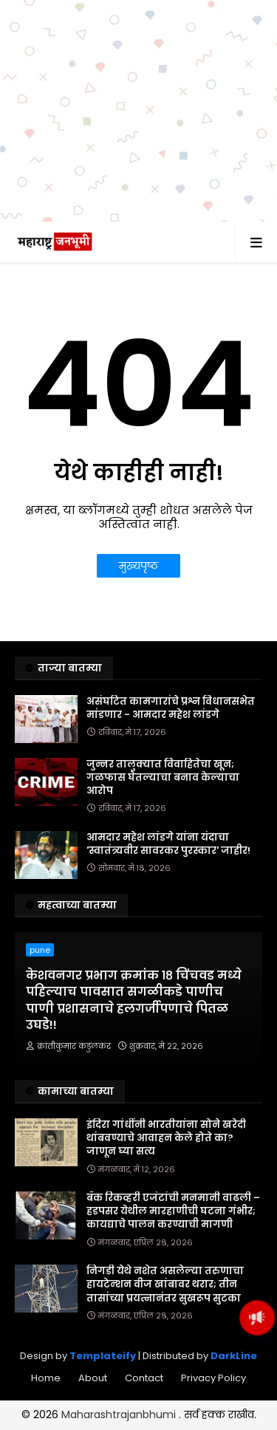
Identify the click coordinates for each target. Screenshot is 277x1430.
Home (46, 1378)
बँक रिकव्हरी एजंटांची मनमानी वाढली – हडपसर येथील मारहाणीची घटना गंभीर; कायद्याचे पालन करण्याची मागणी (173, 1211)
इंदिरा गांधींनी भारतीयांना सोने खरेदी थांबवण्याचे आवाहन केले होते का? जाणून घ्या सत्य (166, 1138)
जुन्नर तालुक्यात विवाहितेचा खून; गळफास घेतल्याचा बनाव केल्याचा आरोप (162, 778)
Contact (144, 1378)
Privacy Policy (213, 1378)
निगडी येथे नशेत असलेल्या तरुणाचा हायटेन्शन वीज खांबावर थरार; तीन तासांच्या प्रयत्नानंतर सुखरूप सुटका (165, 1284)
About (92, 1378)
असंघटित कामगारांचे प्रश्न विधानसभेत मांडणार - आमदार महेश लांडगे (170, 708)
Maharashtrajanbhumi (120, 1414)
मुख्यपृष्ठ (138, 565)
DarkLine (234, 1356)
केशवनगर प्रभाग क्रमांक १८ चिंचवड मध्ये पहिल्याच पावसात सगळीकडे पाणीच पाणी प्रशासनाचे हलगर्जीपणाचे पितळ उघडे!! (134, 1000)
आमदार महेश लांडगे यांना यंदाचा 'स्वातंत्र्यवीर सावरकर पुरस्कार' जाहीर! (168, 844)
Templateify (102, 1356)
